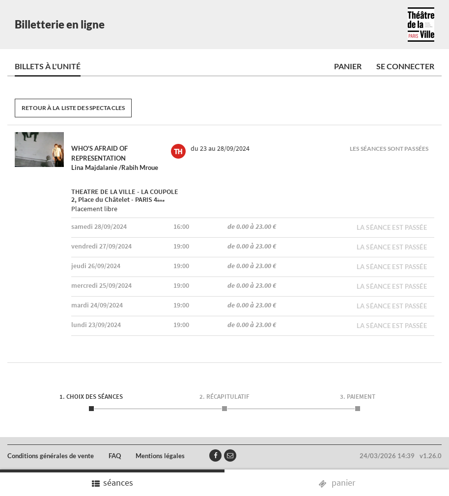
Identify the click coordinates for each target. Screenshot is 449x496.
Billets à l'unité (48, 66)
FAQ (115, 456)
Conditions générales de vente (50, 456)
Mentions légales (160, 456)
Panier (348, 66)
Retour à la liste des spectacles (73, 107)
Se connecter (405, 66)
